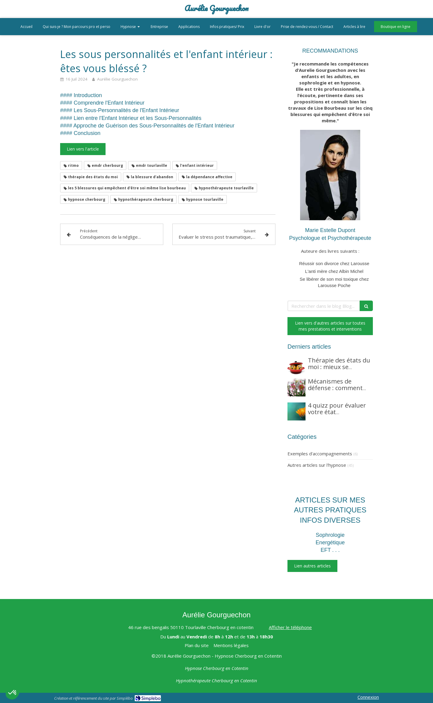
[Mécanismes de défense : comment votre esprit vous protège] (296, 387)
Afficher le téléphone (290, 627)
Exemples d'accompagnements (319, 454)
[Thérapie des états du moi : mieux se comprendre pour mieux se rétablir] (296, 366)
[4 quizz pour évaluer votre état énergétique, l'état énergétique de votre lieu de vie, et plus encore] (296, 411)
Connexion (368, 697)
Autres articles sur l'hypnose (316, 465)
